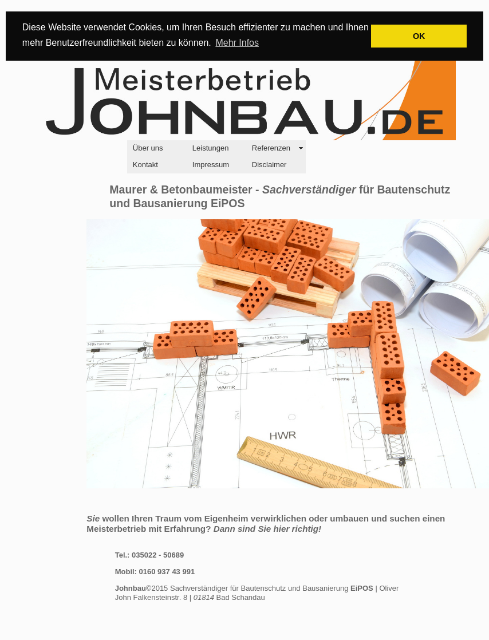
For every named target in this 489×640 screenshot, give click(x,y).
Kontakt (145, 164)
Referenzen (271, 148)
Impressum (210, 164)
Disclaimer (269, 164)
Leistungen (210, 148)
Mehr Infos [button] (237, 43)
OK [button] (419, 36)
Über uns (148, 148)
